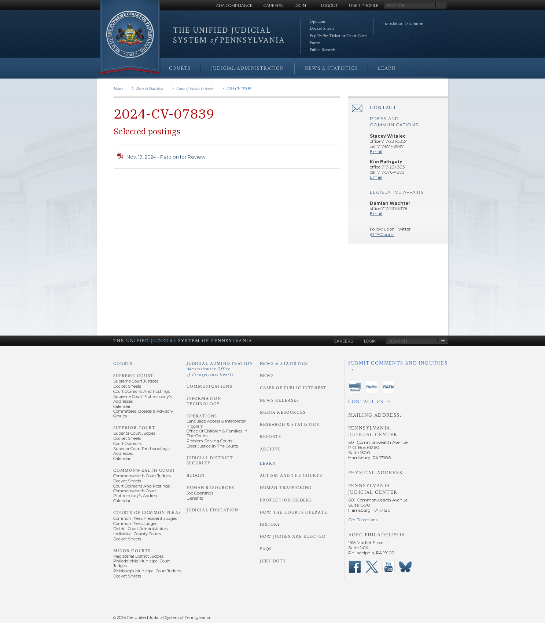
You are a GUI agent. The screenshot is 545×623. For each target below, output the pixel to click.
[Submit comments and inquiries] (398, 366)
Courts (123, 363)
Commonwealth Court (144, 470)
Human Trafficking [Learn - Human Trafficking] (286, 487)
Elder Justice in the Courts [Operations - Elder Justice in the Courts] (212, 446)
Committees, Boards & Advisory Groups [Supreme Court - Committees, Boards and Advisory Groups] (143, 414)
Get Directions (363, 519)
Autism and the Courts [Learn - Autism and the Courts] (291, 475)
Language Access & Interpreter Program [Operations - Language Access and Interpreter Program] (216, 423)
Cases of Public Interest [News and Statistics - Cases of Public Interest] (293, 388)
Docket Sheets (322, 28)
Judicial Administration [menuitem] (247, 68)
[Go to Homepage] (130, 37)
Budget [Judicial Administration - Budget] (196, 475)
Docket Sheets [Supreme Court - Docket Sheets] (127, 386)
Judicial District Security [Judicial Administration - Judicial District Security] (210, 460)
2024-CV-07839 (239, 88)
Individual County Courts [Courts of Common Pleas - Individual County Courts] (137, 533)
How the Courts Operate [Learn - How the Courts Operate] (293, 512)
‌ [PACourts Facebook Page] (354, 566)
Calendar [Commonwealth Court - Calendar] (121, 500)
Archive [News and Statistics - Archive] (270, 449)
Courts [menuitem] (180, 68)
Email (376, 151)
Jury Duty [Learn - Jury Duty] (273, 561)
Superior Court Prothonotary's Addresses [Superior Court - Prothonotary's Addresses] (141, 451)
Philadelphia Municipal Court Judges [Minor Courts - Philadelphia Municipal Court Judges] (141, 563)
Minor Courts (132, 551)
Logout (329, 5)
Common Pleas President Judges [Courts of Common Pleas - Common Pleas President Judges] (145, 518)
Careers (273, 5)
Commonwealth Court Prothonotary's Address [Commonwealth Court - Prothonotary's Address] (135, 493)
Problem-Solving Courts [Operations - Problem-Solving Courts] (209, 440)
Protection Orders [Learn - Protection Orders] (286, 500)
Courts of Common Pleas (147, 512)
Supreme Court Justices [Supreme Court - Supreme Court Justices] (135, 381)
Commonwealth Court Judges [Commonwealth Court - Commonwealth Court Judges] (142, 475)
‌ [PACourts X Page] (371, 566)
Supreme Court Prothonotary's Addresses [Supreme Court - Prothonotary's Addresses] (142, 399)
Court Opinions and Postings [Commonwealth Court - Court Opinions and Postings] (141, 486)
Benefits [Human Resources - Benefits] (195, 498)
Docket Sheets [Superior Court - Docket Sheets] (127, 438)
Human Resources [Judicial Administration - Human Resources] (210, 487)
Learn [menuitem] (387, 68)
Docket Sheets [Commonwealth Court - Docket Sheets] (127, 480)
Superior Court (134, 428)
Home (118, 88)
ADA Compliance (234, 5)
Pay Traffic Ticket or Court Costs (338, 36)
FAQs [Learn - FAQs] (266, 549)
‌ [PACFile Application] (388, 387)
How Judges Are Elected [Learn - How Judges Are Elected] (292, 536)
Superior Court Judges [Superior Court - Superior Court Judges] (134, 433)
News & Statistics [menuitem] (331, 68)
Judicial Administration (220, 369)
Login (300, 5)
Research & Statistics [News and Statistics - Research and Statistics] (289, 424)
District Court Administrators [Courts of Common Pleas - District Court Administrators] (140, 528)
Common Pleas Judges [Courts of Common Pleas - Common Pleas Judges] (135, 523)
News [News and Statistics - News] (267, 375)
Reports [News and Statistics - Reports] (270, 436)
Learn (268, 463)
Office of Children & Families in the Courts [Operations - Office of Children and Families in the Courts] (217, 433)
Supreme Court (133, 375)
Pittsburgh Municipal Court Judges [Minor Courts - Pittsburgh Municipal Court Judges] (147, 570)
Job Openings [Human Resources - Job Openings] (200, 493)
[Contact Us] (398, 402)
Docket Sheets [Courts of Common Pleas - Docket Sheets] (127, 538)
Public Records (322, 49)
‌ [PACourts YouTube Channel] (388, 566)
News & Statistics (149, 88)
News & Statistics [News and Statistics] (284, 363)
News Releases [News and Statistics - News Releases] (279, 400)
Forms (315, 43)
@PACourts (382, 234)
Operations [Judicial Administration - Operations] (202, 416)
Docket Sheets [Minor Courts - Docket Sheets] (127, 576)
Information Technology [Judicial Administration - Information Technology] (204, 401)
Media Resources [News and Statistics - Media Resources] (283, 412)
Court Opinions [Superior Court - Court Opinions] (127, 443)
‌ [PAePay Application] (371, 387)
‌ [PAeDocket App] (354, 387)
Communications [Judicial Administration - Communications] (209, 386)
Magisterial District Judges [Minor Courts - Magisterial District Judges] (138, 556)
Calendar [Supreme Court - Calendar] (121, 406)
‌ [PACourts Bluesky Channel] (405, 566)
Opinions (317, 21)
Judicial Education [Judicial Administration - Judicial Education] (213, 510)
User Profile (364, 5)
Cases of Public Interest (194, 88)
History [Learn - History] (270, 524)
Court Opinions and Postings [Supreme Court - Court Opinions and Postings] (141, 391)
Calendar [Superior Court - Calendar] (121, 458)
